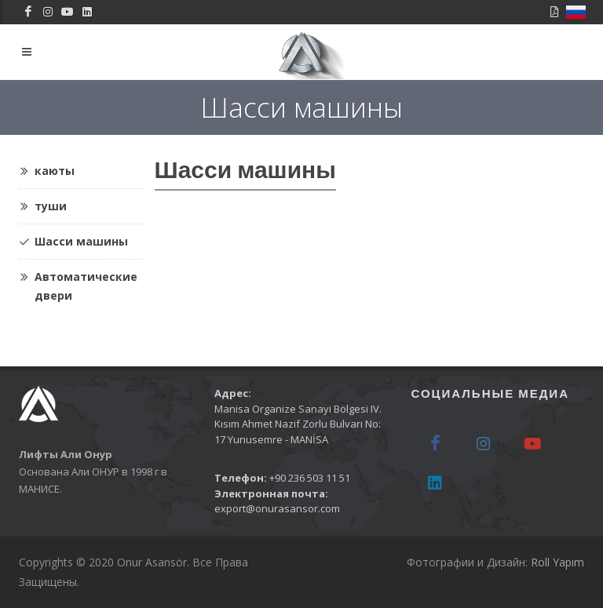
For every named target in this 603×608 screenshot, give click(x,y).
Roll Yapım (557, 562)
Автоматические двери (78, 281)
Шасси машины (73, 241)
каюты (47, 171)
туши (43, 206)
